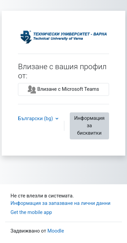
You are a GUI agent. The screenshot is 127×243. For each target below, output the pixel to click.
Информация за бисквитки (89, 125)
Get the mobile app (31, 212)
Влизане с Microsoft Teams (63, 89)
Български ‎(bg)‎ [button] (36, 118)
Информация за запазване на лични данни (60, 203)
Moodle (55, 231)
